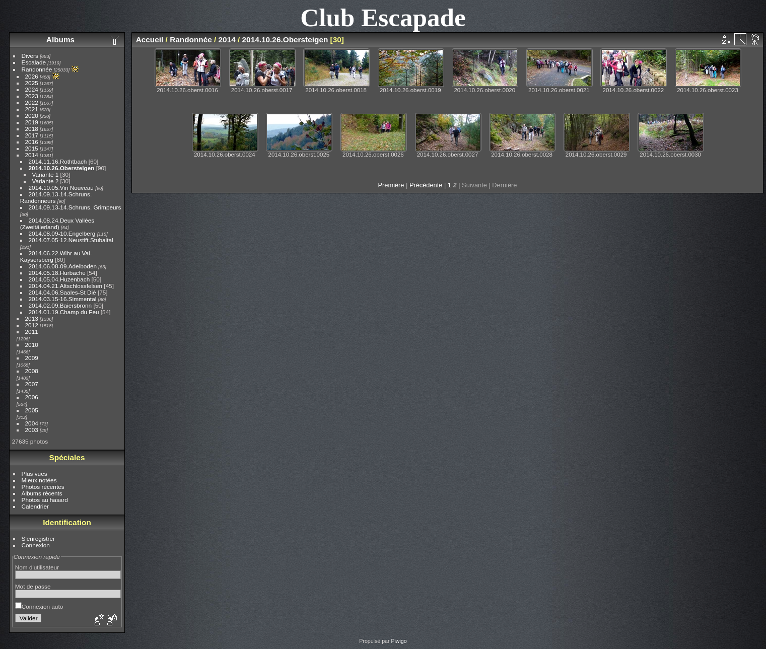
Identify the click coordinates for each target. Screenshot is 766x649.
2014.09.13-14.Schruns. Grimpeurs (75, 207)
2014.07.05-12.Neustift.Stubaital (71, 240)
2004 (31, 423)
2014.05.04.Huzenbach (59, 279)
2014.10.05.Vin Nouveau (61, 187)
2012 (31, 325)
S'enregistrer (38, 538)
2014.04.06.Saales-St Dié (62, 292)
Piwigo (398, 641)
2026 (31, 76)
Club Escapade (383, 17)
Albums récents (42, 493)
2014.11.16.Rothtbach (59, 161)
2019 (31, 122)
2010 (31, 344)
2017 (31, 135)
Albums (60, 39)
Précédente (425, 185)
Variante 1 (45, 174)
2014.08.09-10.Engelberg (62, 233)
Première (391, 185)
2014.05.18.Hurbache (57, 272)
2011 (31, 331)
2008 (31, 371)
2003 (31, 429)
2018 (31, 128)
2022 (31, 102)
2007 (31, 384)
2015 (31, 148)
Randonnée (37, 69)
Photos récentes (43, 486)
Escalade (34, 62)
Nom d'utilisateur (37, 567)
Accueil (150, 39)
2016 (31, 141)
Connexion (36, 545)
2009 (31, 357)
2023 (31, 96)
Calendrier (35, 506)
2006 (31, 397)
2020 (31, 115)
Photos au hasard (45, 499)
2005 (31, 410)
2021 (31, 109)
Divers (30, 55)
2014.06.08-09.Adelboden (63, 266)
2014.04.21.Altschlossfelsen (66, 285)
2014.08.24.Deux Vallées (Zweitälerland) (57, 223)
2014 (31, 155)
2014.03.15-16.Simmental (63, 299)
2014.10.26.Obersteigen (62, 168)
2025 (31, 83)
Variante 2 (45, 181)
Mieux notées (39, 480)
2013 (31, 318)
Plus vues (34, 473)
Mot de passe (33, 586)
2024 (31, 89)
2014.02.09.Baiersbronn (60, 305)
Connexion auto (39, 606)
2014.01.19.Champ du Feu (64, 312)
